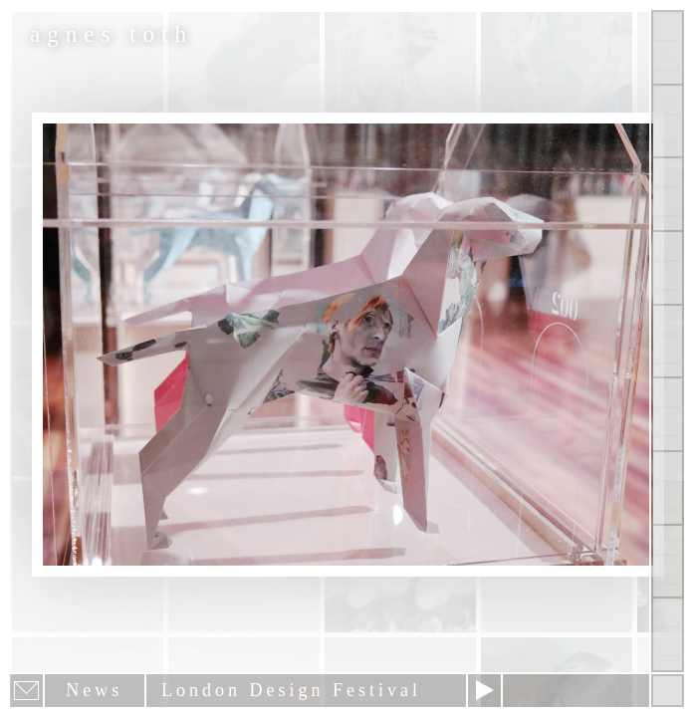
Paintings (667, 121)
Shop (667, 634)
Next (484, 690)
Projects (667, 268)
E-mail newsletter (26, 690)
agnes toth (111, 34)
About (667, 341)
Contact (667, 414)
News (667, 488)
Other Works (667, 194)
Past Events (667, 562)
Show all (667, 48)
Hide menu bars (667, 690)
